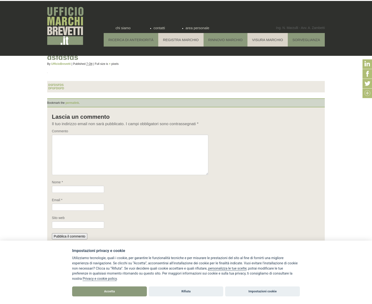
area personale (197, 28)
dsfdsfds (56, 85)
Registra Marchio (181, 40)
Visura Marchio (267, 40)
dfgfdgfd (56, 88)
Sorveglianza (306, 40)
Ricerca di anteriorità (130, 40)
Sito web (58, 218)
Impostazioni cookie (262, 291)
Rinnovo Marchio (225, 40)
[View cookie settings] (227, 268)
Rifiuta (186, 291)
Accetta (109, 291)
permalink (72, 102)
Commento (60, 131)
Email (57, 200)
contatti (159, 28)
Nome (57, 182)
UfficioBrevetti (61, 64)
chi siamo (123, 28)
